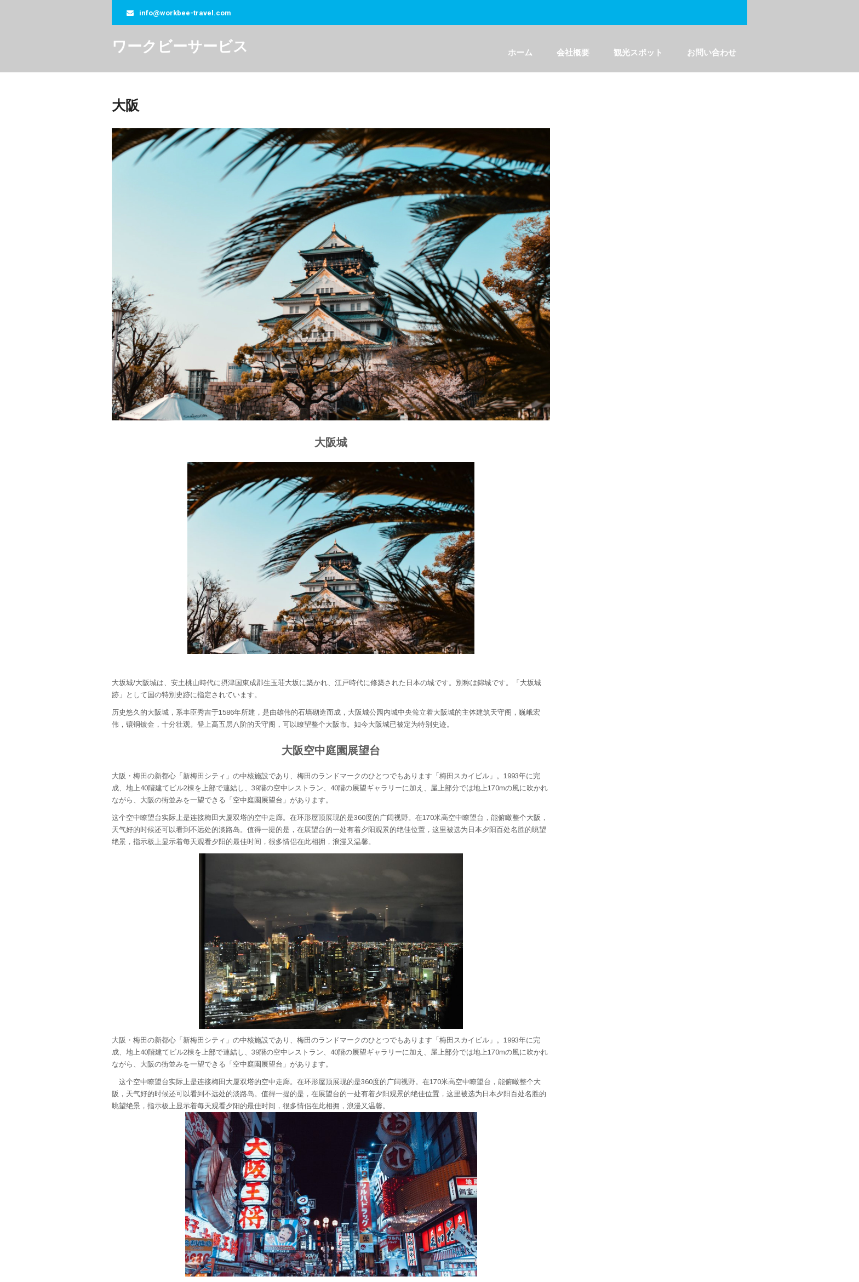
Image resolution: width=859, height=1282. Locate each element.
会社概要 (573, 53)
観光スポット (638, 53)
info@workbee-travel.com (185, 13)
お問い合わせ (711, 53)
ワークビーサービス (180, 46)
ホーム (520, 53)
